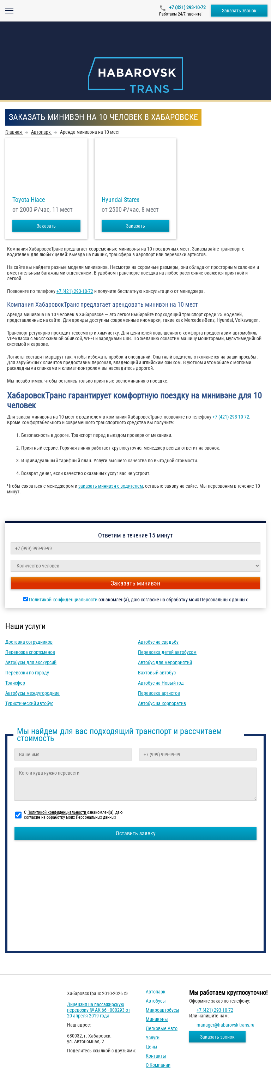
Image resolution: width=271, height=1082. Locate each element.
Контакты (156, 1056)
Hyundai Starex (120, 200)
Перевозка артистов (159, 693)
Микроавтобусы (162, 1010)
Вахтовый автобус (157, 672)
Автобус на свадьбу (158, 642)
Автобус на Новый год (161, 683)
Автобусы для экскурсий (30, 662)
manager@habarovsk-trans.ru (225, 1025)
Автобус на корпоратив (162, 703)
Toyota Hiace (28, 200)
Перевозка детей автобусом (167, 652)
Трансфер (15, 683)
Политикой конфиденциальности (63, 599)
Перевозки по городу (27, 672)
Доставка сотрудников (29, 642)
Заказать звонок (239, 10)
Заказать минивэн (135, 583)
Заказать (46, 226)
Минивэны (157, 1019)
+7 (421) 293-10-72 (187, 7)
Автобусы (156, 1001)
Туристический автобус (29, 703)
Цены (151, 1047)
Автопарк (155, 991)
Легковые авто (161, 1028)
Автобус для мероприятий (165, 662)
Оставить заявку (136, 833)
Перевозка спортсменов (30, 652)
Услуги (152, 1037)
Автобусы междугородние (32, 693)
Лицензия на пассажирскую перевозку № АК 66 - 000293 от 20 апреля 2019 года (98, 1010)
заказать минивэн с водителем (110, 486)
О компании (158, 1065)
